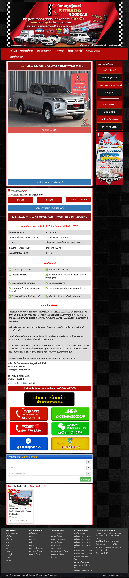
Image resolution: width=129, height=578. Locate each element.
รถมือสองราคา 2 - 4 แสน (82, 536)
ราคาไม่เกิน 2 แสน (80, 533)
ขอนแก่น (9, 560)
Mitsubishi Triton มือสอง (18, 383)
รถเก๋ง (31, 536)
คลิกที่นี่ (105, 553)
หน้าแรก (13, 51)
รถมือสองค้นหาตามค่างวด (83, 570)
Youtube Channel (94, 51)
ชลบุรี (8, 548)
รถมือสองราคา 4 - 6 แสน (82, 539)
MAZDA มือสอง (56, 542)
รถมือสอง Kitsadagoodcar (105, 530)
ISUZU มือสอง (56, 548)
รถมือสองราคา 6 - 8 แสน (82, 542)
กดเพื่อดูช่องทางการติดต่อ (49, 182)
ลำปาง (8, 542)
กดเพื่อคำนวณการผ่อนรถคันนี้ (49, 208)
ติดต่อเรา (60, 51)
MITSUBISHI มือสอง (58, 539)
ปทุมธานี (9, 557)
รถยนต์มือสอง (37, 575)
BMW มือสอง (55, 545)
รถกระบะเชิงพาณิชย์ (36, 548)
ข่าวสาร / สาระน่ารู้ (75, 51)
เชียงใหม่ (9, 536)
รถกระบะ (32, 539)
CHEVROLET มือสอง (58, 554)
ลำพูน (8, 545)
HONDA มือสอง (56, 536)
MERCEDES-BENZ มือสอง (60, 551)
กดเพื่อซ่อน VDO (49, 130)
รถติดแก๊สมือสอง (34, 554)
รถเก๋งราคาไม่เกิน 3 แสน (82, 562)
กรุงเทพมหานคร (12, 533)
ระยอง (8, 551)
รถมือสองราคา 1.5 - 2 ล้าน (83, 554)
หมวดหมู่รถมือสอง (45, 51)
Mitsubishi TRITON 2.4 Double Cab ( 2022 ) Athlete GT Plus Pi (20, 511)
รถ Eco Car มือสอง (35, 551)
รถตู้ (30, 542)
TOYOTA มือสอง (56, 533)
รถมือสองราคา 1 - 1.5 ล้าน (83, 551)
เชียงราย (9, 539)
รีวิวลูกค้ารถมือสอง (17, 56)
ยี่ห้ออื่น (54, 557)
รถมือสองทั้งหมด (26, 51)
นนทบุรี (9, 554)
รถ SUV (31, 545)
